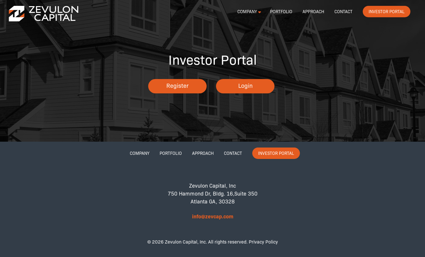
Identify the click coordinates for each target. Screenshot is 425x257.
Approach (313, 11)
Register (177, 85)
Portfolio (281, 11)
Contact (343, 11)
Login (245, 85)
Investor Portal (387, 11)
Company (247, 11)
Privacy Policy (263, 242)
